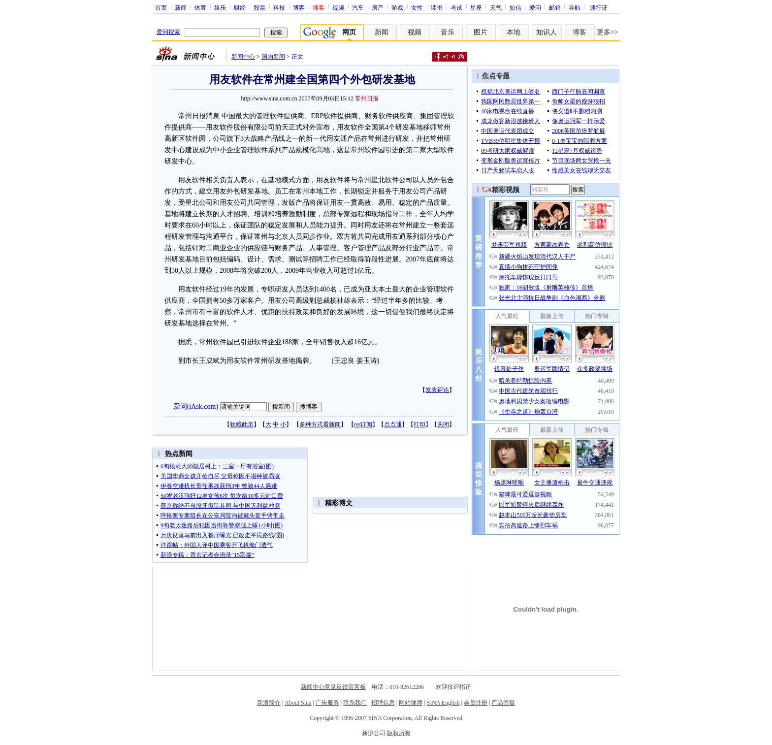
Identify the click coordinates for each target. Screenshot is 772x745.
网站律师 (410, 702)
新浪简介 (269, 702)
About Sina (298, 702)
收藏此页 (242, 424)
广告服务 (327, 702)
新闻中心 (243, 56)
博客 (299, 7)
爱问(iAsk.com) (195, 406)
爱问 (535, 7)
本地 (513, 32)
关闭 (443, 424)
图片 (480, 32)
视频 (338, 7)
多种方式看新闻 (320, 424)
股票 (259, 7)
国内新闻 (273, 56)
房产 (378, 7)
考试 (456, 7)
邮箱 (555, 7)
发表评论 (437, 390)
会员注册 (475, 702)
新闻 (181, 7)
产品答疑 (503, 702)
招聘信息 (383, 702)
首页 (161, 7)
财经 (240, 7)
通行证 (599, 7)
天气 (496, 7)
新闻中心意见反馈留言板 (333, 686)
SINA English (442, 702)
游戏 (397, 7)
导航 (574, 7)
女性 (417, 7)
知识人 (546, 32)
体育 (200, 7)
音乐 (447, 32)
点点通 (393, 424)
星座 (476, 7)
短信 (515, 7)
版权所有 (399, 733)
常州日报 (367, 98)
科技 (279, 7)
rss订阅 (363, 424)
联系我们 (355, 702)
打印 (419, 424)
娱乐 (220, 7)
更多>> (607, 32)
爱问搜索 (168, 32)
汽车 (358, 7)
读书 (437, 7)
